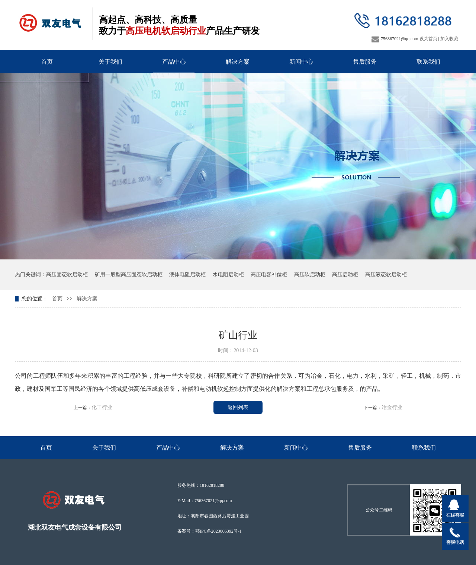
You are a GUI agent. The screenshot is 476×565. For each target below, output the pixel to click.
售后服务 (365, 61)
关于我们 (110, 61)
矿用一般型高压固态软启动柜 (129, 274)
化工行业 (101, 407)
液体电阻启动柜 (187, 274)
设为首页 (428, 38)
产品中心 (174, 61)
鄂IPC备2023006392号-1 (218, 531)
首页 (47, 61)
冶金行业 (392, 407)
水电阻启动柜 (228, 274)
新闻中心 (301, 61)
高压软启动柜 (309, 274)
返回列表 (238, 407)
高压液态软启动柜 (386, 274)
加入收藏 (449, 38)
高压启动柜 (345, 274)
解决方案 (238, 61)
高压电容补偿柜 (269, 274)
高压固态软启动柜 (67, 274)
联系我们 (428, 61)
